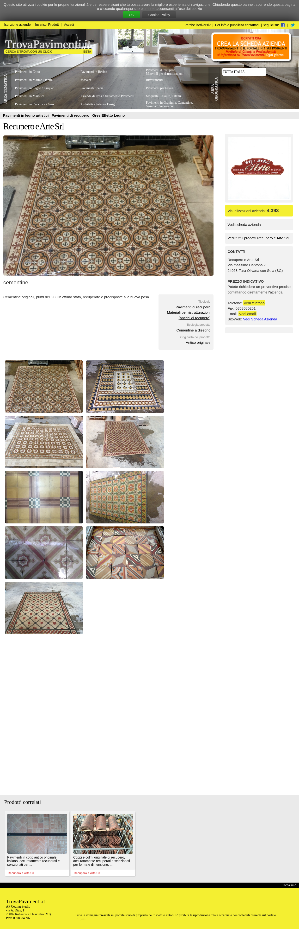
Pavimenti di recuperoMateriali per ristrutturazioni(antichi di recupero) (188, 312)
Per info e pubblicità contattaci (237, 25)
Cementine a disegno (193, 330)
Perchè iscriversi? (197, 25)
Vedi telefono (254, 303)
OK (131, 15)
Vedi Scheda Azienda (260, 319)
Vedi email (247, 314)
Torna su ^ (289, 885)
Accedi (69, 24)
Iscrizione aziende (17, 24)
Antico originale (198, 342)
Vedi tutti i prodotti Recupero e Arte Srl (258, 238)
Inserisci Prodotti (47, 24)
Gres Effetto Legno (108, 115)
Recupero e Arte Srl (33, 126)
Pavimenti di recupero (71, 115)
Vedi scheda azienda (244, 225)
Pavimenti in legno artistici (26, 115)
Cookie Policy (159, 15)
